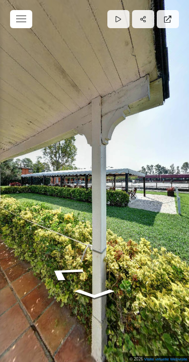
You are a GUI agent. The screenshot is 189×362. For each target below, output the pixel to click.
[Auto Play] (118, 19)
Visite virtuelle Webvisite (165, 359)
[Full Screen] (168, 19)
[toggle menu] (21, 19)
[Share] (143, 19)
